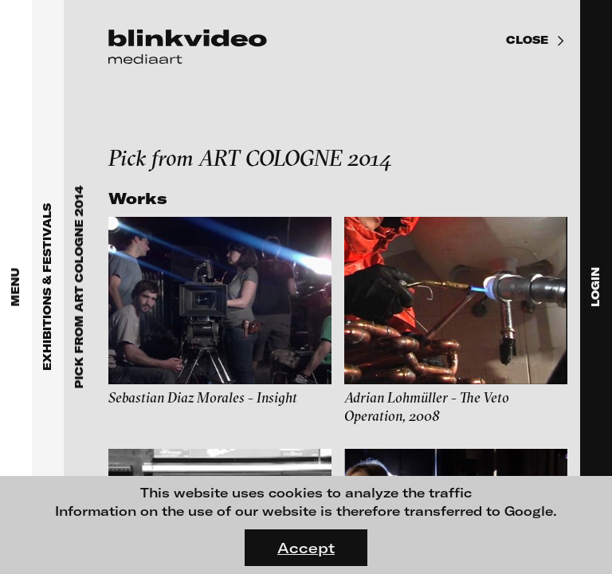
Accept (306, 547)
